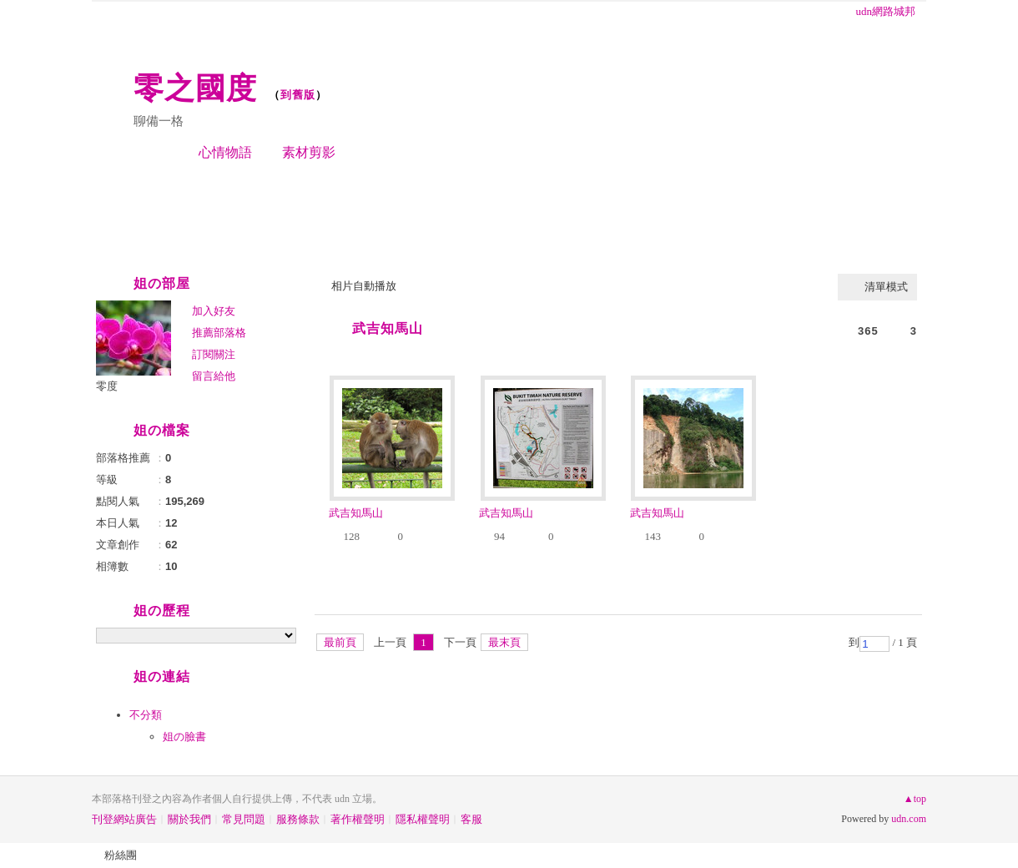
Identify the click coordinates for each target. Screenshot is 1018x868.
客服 (471, 819)
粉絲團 (120, 855)
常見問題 (243, 819)
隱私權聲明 (423, 819)
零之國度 (195, 88)
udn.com (908, 819)
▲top (915, 799)
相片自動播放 (363, 286)
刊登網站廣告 (124, 819)
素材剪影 (308, 152)
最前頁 (340, 642)
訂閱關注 (213, 354)
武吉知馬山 (387, 328)
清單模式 (886, 286)
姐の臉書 (184, 736)
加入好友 (213, 311)
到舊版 (297, 94)
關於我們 (189, 819)
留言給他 (213, 376)
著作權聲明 (357, 819)
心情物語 (225, 152)
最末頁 (504, 642)
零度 (107, 386)
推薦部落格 (219, 332)
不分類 (145, 715)
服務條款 (298, 819)
